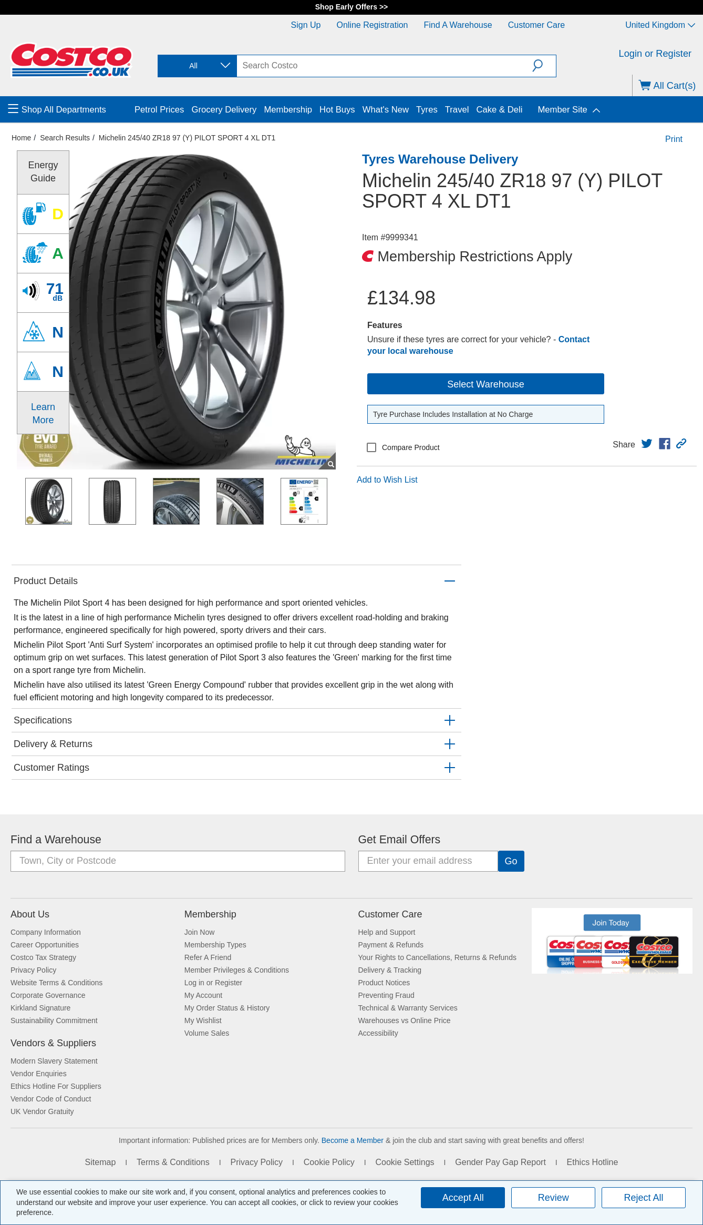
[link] (646, 444)
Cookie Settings (404, 1162)
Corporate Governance (48, 995)
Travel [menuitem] (457, 110)
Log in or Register (213, 982)
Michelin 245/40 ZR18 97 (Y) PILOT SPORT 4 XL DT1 (187, 138)
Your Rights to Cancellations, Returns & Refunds (437, 957)
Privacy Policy (33, 970)
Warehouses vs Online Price (404, 1020)
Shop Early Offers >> (351, 7)
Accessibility (378, 1033)
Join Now (199, 932)
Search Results (65, 138)
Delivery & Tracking (390, 970)
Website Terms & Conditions (56, 982)
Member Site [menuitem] (562, 110)
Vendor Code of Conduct (51, 1099)
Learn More (43, 413)
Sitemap (100, 1162)
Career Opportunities (45, 945)
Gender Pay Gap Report (500, 1162)
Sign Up (306, 25)
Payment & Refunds (391, 945)
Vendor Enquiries (39, 1073)
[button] (544, 65)
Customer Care (536, 25)
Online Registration (372, 25)
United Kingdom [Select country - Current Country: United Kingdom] (660, 25)
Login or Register (655, 53)
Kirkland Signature (40, 1008)
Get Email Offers (399, 839)
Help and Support (387, 932)
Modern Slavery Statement (54, 1061)
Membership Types (215, 945)
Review (553, 1197)
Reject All (644, 1197)
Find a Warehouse (458, 25)
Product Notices (384, 982)
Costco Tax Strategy (43, 957)
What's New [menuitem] (386, 110)
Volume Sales (207, 1033)
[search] (384, 65)
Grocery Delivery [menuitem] (223, 110)
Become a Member (353, 1140)
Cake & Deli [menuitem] (499, 110)
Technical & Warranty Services (408, 1008)
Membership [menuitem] (288, 110)
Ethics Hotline (592, 1162)
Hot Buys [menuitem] (337, 110)
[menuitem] (70, 109)
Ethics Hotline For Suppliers (56, 1086)
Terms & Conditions (173, 1162)
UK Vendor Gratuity (42, 1111)
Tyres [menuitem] (427, 110)
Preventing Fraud (386, 995)
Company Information (46, 932)
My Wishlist (203, 1020)
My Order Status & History (227, 1008)
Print (674, 139)
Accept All (463, 1197)
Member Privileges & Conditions (236, 970)
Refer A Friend (208, 957)
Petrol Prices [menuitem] (159, 110)
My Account (203, 995)
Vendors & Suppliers (53, 1043)
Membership (210, 914)
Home (21, 138)
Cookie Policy (329, 1162)
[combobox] (196, 66)
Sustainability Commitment (54, 1020)
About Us (30, 914)
